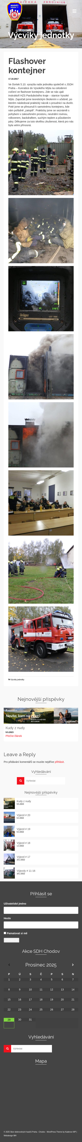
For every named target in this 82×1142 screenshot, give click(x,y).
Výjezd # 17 (23, 856)
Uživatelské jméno (15, 903)
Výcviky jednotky (17, 680)
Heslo (7, 918)
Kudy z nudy (24, 801)
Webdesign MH (10, 1136)
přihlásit (59, 761)
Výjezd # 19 (23, 829)
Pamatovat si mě (17, 933)
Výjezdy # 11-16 (26, 870)
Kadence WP (70, 1132)
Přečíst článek (14, 735)
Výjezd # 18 (23, 842)
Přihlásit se (11, 940)
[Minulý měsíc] (9, 965)
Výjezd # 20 (23, 815)
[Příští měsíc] (73, 965)
